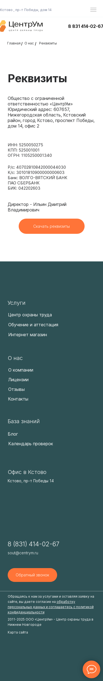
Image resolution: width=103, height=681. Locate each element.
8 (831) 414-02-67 (33, 544)
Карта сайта (18, 632)
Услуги (17, 303)
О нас (15, 358)
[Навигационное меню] (93, 10)
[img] (31, 277)
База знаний (24, 421)
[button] (32, 575)
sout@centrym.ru (23, 552)
